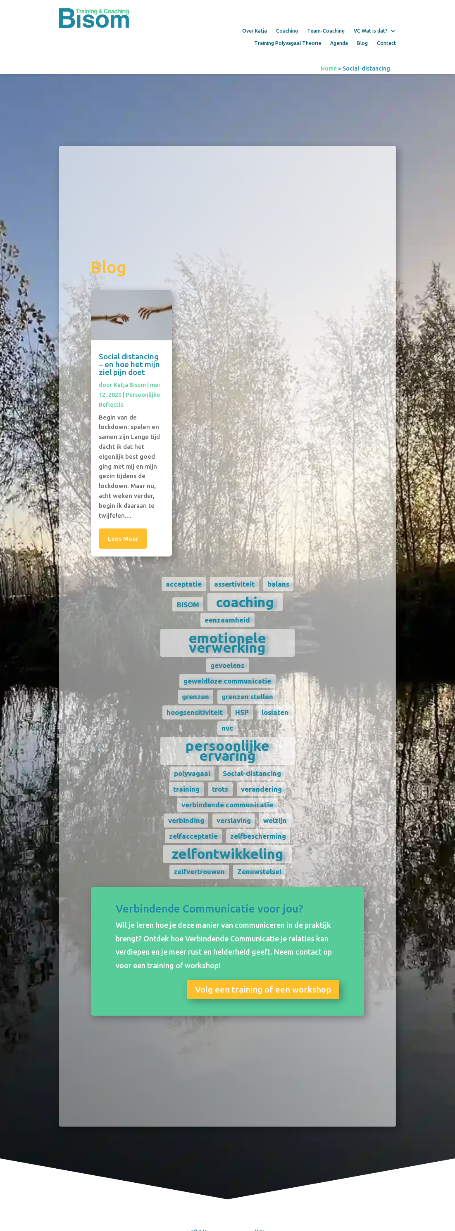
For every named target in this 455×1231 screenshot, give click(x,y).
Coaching (287, 30)
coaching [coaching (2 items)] (243, 602)
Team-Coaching (326, 30)
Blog (362, 43)
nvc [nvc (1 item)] (225, 728)
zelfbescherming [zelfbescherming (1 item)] (256, 836)
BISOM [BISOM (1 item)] (185, 604)
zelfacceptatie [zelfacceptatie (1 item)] (191, 836)
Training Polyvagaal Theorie (287, 43)
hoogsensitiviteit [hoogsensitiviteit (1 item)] (192, 712)
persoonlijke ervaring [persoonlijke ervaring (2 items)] (225, 750)
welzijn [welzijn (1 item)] (273, 820)
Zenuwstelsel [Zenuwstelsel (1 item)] (257, 871)
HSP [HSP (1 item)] (240, 712)
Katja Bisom (128, 385)
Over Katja (254, 30)
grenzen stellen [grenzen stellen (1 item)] (245, 696)
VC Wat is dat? (371, 30)
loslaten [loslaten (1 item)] (273, 712)
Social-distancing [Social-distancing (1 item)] (250, 773)
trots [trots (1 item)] (218, 789)
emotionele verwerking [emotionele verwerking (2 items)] (225, 643)
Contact (386, 43)
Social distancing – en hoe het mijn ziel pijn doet (127, 364)
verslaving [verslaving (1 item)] (231, 820)
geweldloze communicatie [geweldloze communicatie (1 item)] (225, 681)
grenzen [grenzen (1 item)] (193, 696)
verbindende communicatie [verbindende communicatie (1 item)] (225, 805)
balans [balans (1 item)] (276, 584)
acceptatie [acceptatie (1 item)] (182, 584)
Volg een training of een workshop (261, 989)
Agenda (339, 43)
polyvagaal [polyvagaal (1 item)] (190, 773)
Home (329, 68)
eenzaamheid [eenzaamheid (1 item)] (225, 620)
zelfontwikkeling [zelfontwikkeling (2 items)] (225, 853)
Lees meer (120, 538)
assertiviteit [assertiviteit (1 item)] (232, 584)
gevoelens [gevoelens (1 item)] (225, 665)
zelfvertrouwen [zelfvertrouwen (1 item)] (196, 871)
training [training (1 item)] (184, 789)
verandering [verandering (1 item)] (259, 789)
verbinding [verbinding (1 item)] (184, 820)
